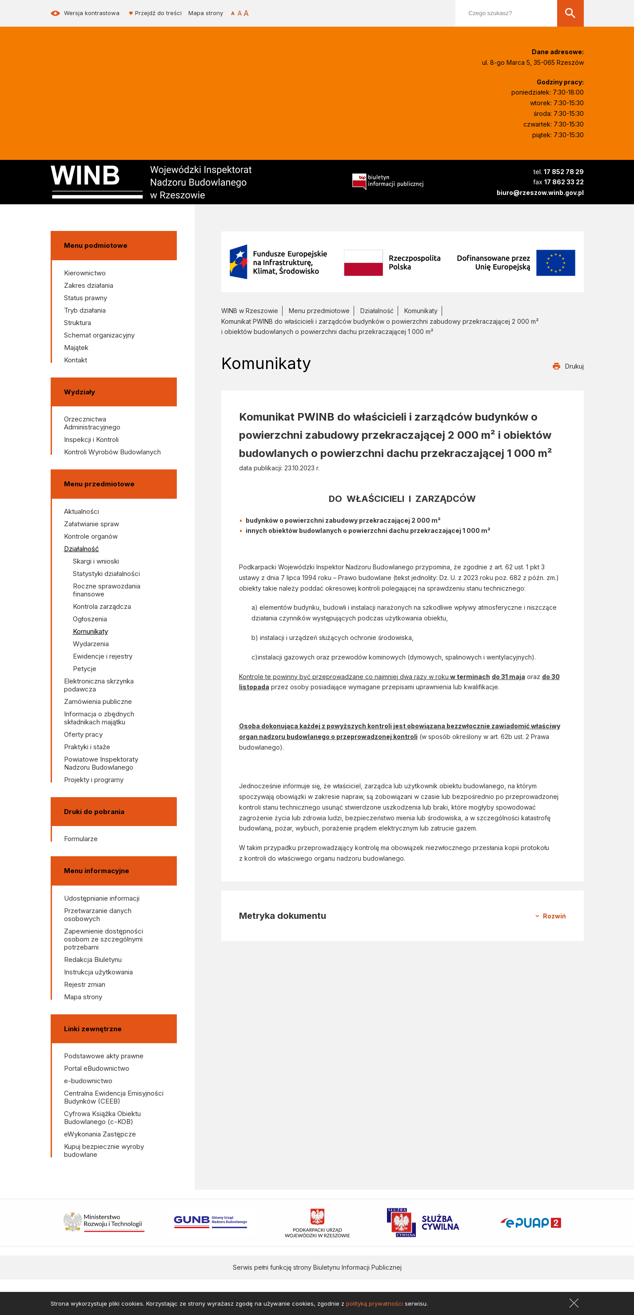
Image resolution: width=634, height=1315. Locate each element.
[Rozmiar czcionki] (240, 13)
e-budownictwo (88, 1081)
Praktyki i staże (87, 747)
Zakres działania (88, 285)
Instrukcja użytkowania (98, 972)
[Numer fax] (540, 182)
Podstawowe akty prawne (104, 1056)
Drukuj (574, 366)
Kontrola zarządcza (102, 606)
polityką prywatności (374, 1303)
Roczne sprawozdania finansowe (106, 590)
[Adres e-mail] (540, 192)
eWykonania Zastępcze (100, 1134)
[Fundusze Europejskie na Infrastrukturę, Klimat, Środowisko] (402, 261)
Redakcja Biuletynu (93, 959)
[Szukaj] (570, 13)
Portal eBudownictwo (96, 1068)
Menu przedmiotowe (319, 310)
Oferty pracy (83, 734)
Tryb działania (85, 310)
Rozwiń (554, 916)
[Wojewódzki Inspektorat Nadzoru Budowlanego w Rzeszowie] (166, 182)
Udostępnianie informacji (102, 898)
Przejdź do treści (158, 13)
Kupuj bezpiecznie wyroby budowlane (104, 1150)
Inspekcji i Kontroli (91, 439)
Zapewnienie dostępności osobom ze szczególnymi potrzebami (103, 939)
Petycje (84, 668)
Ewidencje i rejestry (102, 656)
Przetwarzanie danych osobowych (98, 914)
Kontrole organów (91, 536)
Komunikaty (90, 631)
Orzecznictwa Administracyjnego (92, 423)
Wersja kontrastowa (92, 13)
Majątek (76, 347)
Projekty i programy (94, 779)
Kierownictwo (85, 273)
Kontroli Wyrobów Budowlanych (112, 452)
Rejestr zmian (84, 984)
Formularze (81, 838)
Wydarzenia (91, 644)
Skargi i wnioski (96, 561)
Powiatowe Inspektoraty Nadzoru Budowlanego (101, 763)
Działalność (81, 548)
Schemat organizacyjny (99, 335)
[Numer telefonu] (540, 172)
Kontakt (75, 360)
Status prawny (85, 298)
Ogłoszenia (90, 619)
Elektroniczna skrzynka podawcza (99, 685)
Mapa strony (205, 13)
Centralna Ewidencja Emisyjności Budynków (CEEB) (113, 1097)
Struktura (77, 322)
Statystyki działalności (106, 573)
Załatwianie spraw (91, 524)
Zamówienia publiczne (98, 701)
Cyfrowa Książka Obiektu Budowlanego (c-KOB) (102, 1117)
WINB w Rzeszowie (249, 310)
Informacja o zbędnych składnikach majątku (99, 718)
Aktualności (81, 511)
